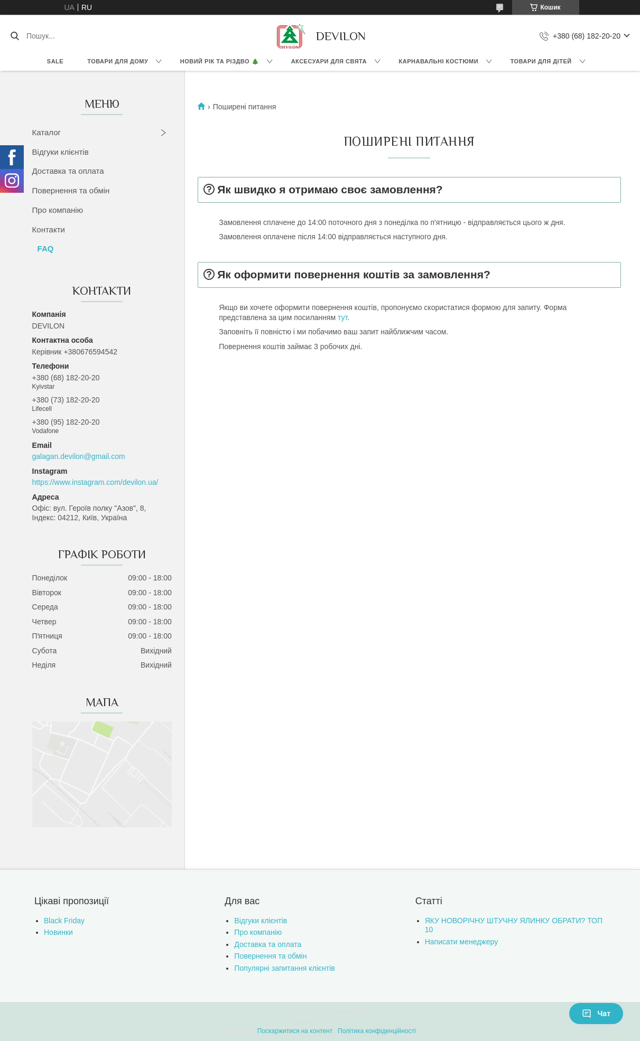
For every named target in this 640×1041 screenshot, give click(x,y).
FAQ (46, 248)
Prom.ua (369, 1012)
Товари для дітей (541, 61)
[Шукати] (14, 36)
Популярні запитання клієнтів (284, 968)
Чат (596, 1013)
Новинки (58, 932)
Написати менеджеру (461, 941)
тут (342, 317)
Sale (55, 61)
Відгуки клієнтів (60, 151)
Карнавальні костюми (439, 61)
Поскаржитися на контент (294, 1031)
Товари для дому (117, 61)
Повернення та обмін (71, 190)
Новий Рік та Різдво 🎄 (219, 61)
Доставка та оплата (68, 170)
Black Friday (64, 920)
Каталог (46, 132)
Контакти (48, 229)
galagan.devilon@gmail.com (78, 456)
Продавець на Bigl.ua (320, 1021)
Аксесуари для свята (329, 61)
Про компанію (57, 209)
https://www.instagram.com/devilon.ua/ (95, 482)
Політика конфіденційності (377, 1031)
